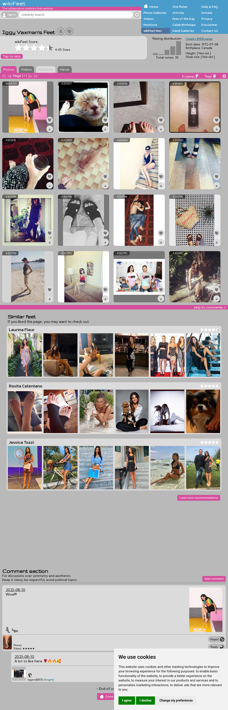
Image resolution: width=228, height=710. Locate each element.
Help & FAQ (209, 6)
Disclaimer (209, 24)
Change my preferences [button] (176, 700)
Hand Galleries (183, 30)
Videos (148, 18)
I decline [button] (145, 700)
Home (153, 6)
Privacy (207, 18)
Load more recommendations (198, 497)
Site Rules (179, 6)
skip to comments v (210, 307)
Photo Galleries (154, 12)
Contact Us (209, 30)
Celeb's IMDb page (199, 39)
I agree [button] (127, 700)
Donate (206, 12)
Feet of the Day (183, 18)
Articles (178, 12)
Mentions (150, 24)
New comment (214, 578)
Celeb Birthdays (184, 24)
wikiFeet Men (152, 30)
